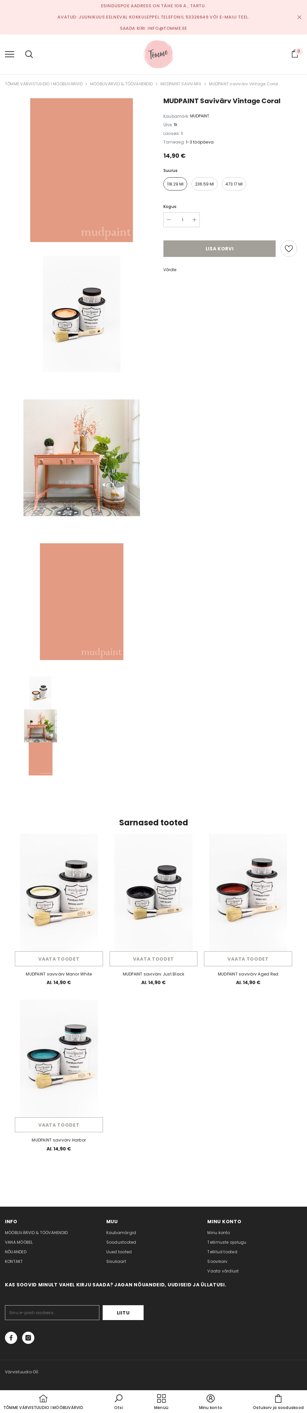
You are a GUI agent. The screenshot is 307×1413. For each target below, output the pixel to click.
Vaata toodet (58, 959)
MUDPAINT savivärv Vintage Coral (243, 84)
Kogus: (170, 206)
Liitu (123, 1312)
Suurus (170, 170)
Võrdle (169, 269)
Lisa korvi (220, 248)
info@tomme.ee (167, 28)
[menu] (9, 54)
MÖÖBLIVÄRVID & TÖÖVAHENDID (121, 84)
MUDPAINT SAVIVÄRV (180, 84)
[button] (118, 1402)
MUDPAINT (199, 116)
